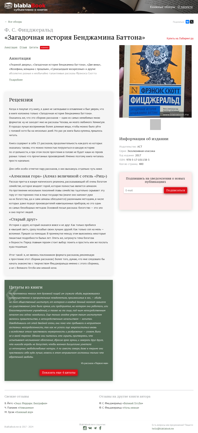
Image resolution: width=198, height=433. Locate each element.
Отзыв (23, 47)
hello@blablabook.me (163, 428)
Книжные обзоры (162, 7)
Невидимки (25, 407)
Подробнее (16, 79)
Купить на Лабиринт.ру (180, 38)
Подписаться (175, 190)
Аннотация (11, 47)
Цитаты (39, 47)
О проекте (185, 7)
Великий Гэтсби (133, 403)
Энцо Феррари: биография (30, 403)
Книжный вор (24, 412)
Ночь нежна (131, 407)
